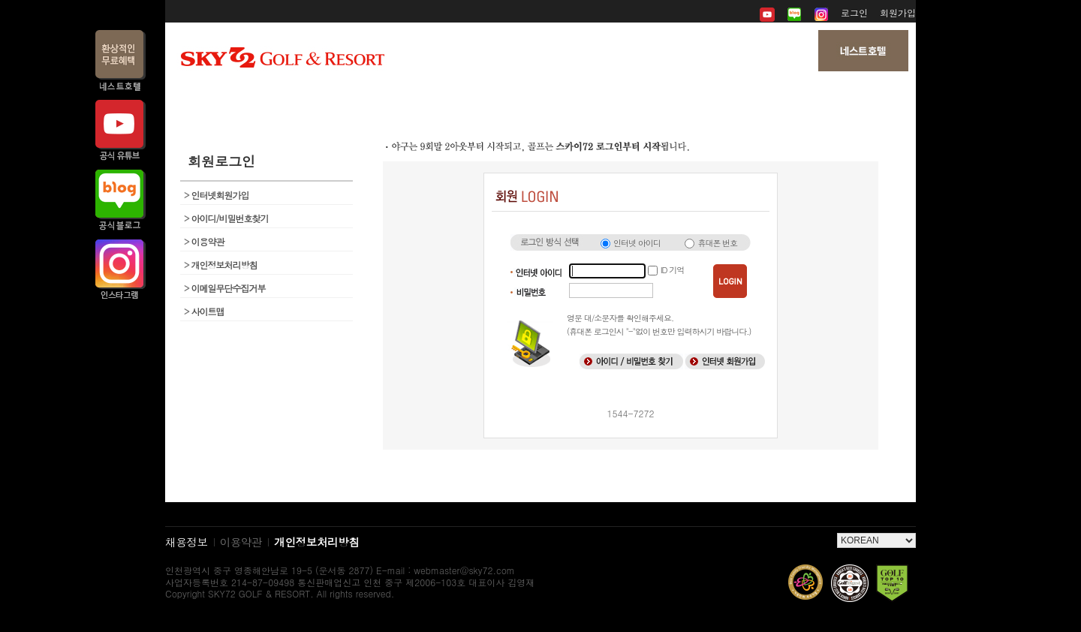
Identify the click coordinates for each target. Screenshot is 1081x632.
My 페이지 (790, 98)
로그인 (854, 12)
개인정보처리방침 (220, 264)
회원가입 (898, 12)
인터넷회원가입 (216, 194)
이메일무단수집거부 (225, 287)
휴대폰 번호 (717, 242)
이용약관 (204, 241)
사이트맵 (204, 311)
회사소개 (290, 98)
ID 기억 (672, 269)
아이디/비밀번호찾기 (226, 218)
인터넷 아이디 (637, 242)
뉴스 (540, 98)
